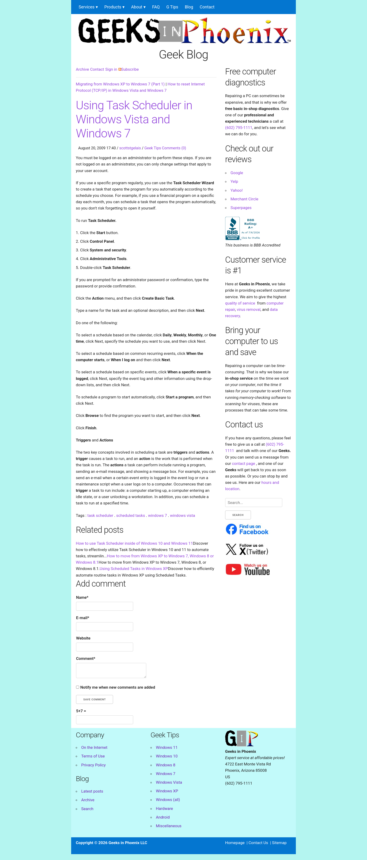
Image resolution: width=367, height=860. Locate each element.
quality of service (240, 303)
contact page (243, 463)
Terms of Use (93, 756)
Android (163, 817)
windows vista (182, 515)
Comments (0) (174, 148)
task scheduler (100, 515)
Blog (189, 6)
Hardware (164, 808)
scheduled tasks (130, 515)
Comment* (85, 658)
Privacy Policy (93, 765)
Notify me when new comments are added (117, 687)
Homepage (235, 842)
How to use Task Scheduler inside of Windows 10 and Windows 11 (134, 543)
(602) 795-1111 (238, 127)
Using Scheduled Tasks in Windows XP (134, 568)
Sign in (111, 69)
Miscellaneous (168, 825)
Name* (82, 597)
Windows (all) (168, 799)
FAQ (156, 6)
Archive (82, 69)
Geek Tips (152, 148)
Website (83, 638)
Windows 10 (167, 756)
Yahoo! (237, 190)
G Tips (172, 6)
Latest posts (92, 791)
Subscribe (128, 69)
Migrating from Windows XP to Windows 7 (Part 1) (120, 84)
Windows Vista (169, 782)
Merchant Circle (244, 199)
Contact (207, 6)
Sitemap (279, 842)
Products (112, 6)
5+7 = (81, 711)
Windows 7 (165, 773)
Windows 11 (167, 747)
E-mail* (82, 617)
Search (87, 808)
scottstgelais (130, 148)
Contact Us (258, 842)
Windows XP (167, 791)
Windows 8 (165, 765)
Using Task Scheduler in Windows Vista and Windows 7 (134, 119)
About (136, 6)
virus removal (249, 309)
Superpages (241, 207)
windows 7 (157, 515)
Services (87, 6)
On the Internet (94, 747)
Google (237, 172)
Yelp (234, 181)
